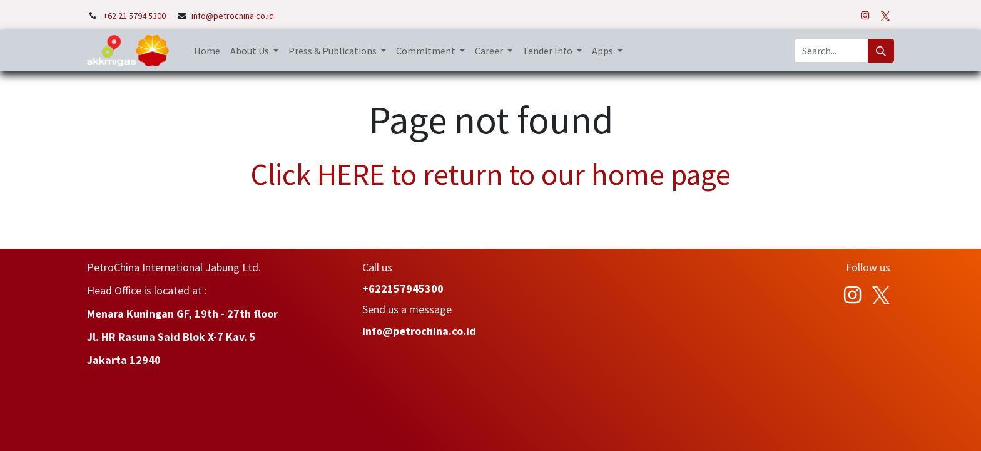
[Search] (881, 51)
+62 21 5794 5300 (135, 15)
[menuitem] (207, 50)
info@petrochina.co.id (232, 15)
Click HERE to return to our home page (491, 174)
